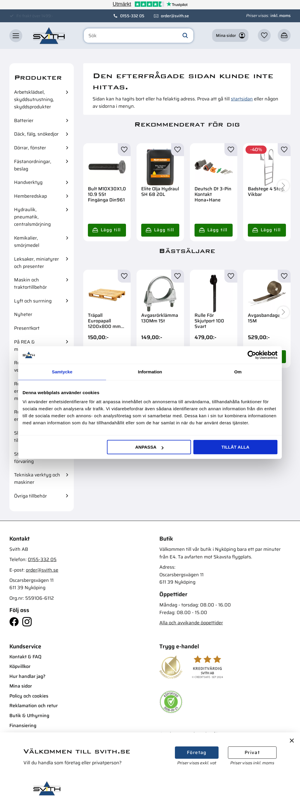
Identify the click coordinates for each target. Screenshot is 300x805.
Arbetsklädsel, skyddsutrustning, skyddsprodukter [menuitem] (34, 99)
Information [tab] (150, 371)
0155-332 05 (132, 16)
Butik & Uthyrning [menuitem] (29, 715)
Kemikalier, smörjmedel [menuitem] (26, 241)
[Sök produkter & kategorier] (138, 35)
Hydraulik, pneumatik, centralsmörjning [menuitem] (32, 217)
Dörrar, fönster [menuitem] (30, 147)
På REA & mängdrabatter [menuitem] (30, 345)
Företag (197, 752)
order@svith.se (175, 16)
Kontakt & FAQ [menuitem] (25, 656)
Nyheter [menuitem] (23, 314)
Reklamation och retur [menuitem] (33, 705)
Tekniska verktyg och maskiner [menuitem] (37, 478)
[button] (15, 35)
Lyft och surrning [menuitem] (33, 301)
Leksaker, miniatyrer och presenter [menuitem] (36, 262)
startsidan (242, 98)
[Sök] (185, 35)
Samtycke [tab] (62, 371)
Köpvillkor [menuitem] (19, 666)
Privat (252, 752)
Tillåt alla (235, 447)
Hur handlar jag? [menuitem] (27, 676)
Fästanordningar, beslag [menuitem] (32, 165)
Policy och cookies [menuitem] (28, 696)
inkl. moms (280, 15)
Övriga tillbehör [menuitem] (30, 496)
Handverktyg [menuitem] (28, 182)
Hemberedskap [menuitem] (30, 196)
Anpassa (149, 447)
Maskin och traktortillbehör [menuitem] (30, 283)
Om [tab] (237, 371)
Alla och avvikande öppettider (191, 622)
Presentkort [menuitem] (27, 328)
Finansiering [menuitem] (22, 725)
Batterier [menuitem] (23, 120)
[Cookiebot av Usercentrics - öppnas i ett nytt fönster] (251, 355)
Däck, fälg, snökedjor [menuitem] (36, 134)
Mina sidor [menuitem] (20, 686)
